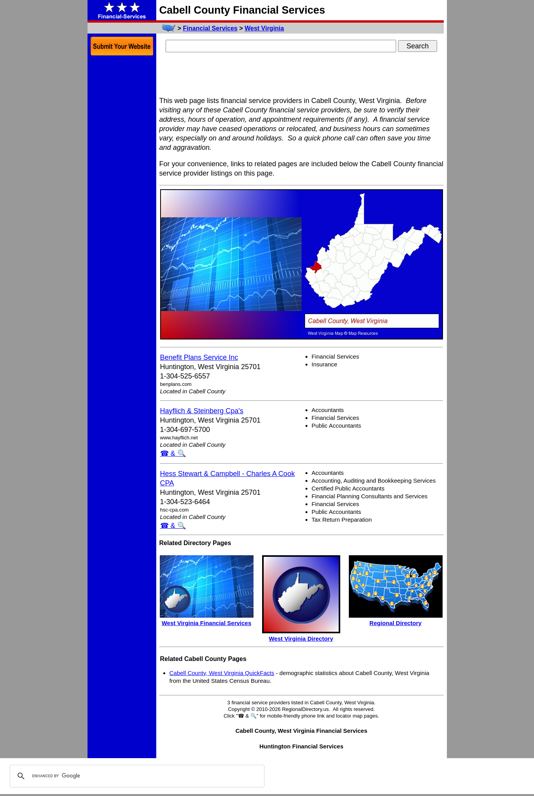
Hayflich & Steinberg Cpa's (202, 411)
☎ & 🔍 (173, 453)
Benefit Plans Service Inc (199, 357)
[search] (136, 776)
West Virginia (264, 28)
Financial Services (210, 28)
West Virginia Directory (301, 638)
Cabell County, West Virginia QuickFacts (222, 673)
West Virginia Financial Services (207, 623)
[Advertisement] (301, 75)
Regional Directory (395, 623)
